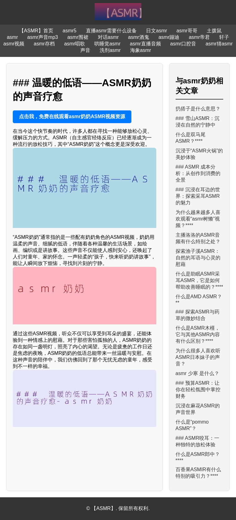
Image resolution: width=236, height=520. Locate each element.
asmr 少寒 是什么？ (197, 373)
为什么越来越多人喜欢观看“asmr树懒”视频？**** (198, 219)
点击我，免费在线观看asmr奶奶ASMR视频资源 (72, 116)
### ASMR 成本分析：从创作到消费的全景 (198, 173)
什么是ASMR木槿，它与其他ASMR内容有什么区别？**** (198, 334)
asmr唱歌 (74, 43)
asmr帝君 (199, 37)
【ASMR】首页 (36, 30)
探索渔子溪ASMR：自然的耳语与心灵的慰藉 (198, 257)
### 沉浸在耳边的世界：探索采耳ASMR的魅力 (198, 196)
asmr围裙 (77, 37)
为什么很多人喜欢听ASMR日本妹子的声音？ (198, 357)
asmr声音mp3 (42, 37)
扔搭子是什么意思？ (198, 108)
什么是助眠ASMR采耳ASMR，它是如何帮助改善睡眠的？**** (199, 280)
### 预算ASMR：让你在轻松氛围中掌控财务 (198, 389)
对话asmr (108, 37)
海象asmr (140, 50)
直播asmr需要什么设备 (111, 30)
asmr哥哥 (187, 30)
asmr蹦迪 (169, 37)
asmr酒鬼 (138, 37)
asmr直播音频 (145, 43)
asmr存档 (44, 43)
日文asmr (156, 30)
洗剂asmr (110, 50)
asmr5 (69, 30)
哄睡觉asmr (107, 43)
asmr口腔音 (183, 43)
